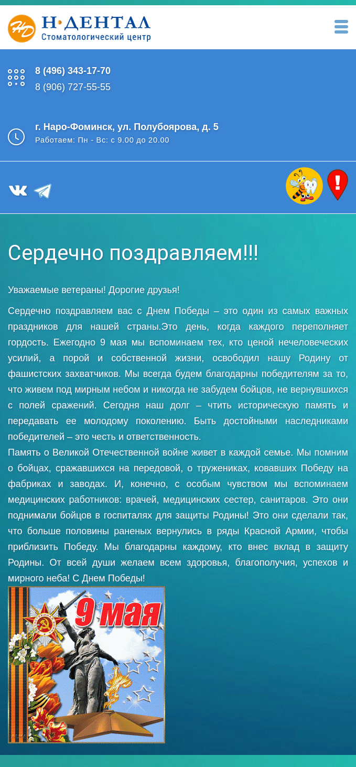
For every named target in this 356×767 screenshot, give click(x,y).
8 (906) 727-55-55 (73, 87)
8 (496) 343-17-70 (73, 71)
